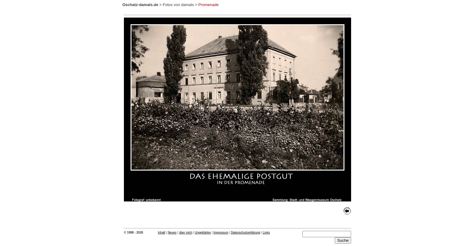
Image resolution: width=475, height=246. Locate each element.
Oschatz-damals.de (140, 4)
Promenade (208, 4)
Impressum (220, 232)
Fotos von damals (178, 4)
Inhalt (161, 232)
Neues (172, 232)
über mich (185, 232)
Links (266, 232)
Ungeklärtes (203, 232)
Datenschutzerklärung (245, 232)
